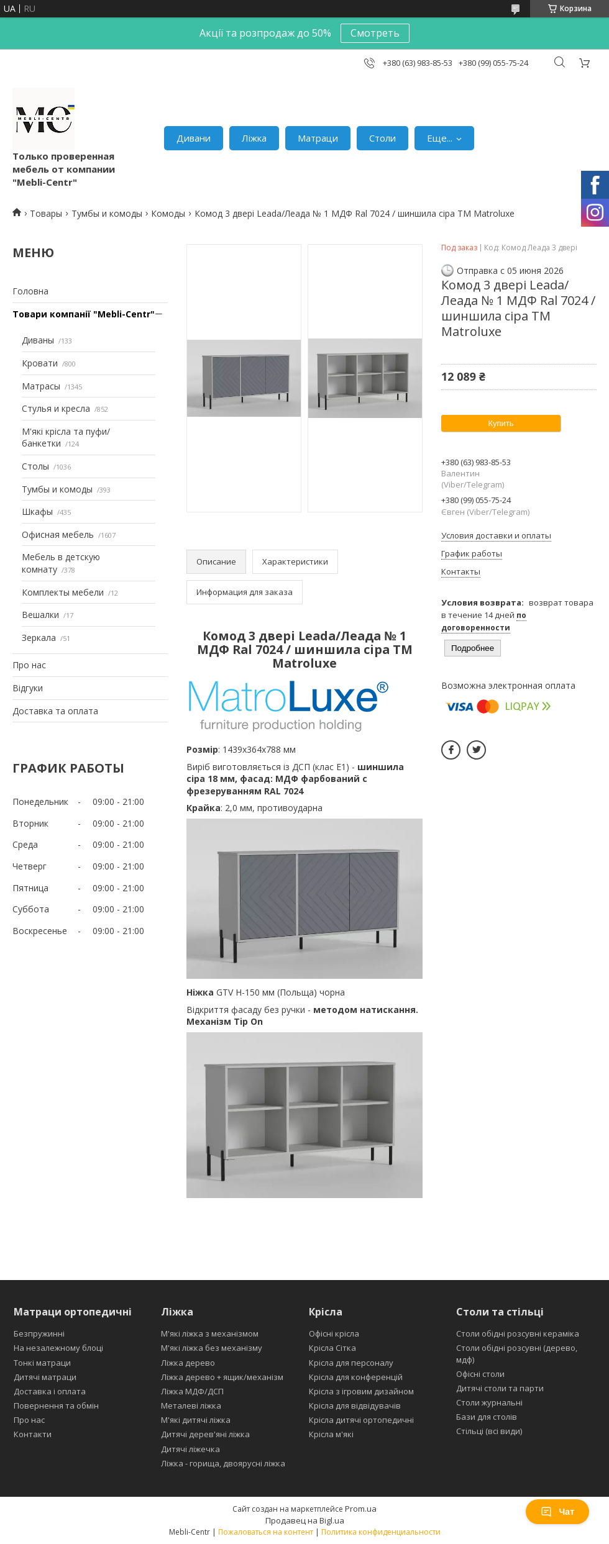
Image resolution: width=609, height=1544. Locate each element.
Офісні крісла (334, 1333)
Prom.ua (361, 1508)
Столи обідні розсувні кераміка (517, 1333)
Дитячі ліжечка (190, 1449)
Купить (500, 423)
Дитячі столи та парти (500, 1388)
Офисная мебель (58, 534)
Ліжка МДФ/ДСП (192, 1391)
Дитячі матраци (45, 1377)
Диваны (38, 340)
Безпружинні (39, 1333)
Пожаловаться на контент (265, 1532)
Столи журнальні (489, 1402)
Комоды (168, 213)
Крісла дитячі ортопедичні (361, 1419)
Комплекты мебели (63, 592)
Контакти (33, 1434)
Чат (557, 1511)
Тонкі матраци (42, 1362)
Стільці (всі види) (489, 1431)
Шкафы (37, 511)
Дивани (193, 138)
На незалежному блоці (58, 1347)
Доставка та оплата (55, 711)
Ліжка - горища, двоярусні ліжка (223, 1463)
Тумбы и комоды (106, 213)
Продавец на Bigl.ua (304, 1520)
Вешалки (40, 614)
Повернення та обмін (56, 1405)
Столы (35, 466)
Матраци (318, 138)
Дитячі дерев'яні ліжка (205, 1434)
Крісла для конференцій (356, 1377)
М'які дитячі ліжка (196, 1419)
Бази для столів (486, 1416)
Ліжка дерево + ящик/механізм (222, 1377)
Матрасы (41, 386)
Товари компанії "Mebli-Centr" (83, 314)
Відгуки (27, 688)
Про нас (29, 665)
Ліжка (254, 138)
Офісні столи (480, 1373)
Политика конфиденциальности (381, 1532)
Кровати (40, 363)
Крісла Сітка (332, 1347)
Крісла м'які (331, 1434)
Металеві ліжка (191, 1405)
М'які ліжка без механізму (211, 1347)
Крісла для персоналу (351, 1362)
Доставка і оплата (50, 1391)
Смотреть (375, 33)
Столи (382, 138)
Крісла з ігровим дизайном (361, 1391)
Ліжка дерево (188, 1362)
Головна (30, 291)
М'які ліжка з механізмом (210, 1333)
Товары (46, 213)
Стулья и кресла (56, 408)
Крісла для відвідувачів (355, 1405)
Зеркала (39, 637)
